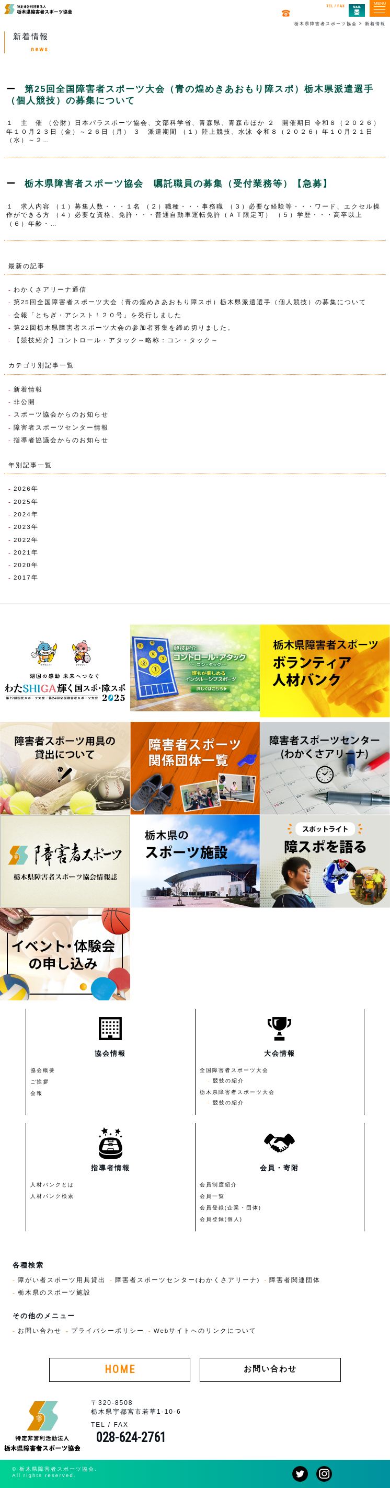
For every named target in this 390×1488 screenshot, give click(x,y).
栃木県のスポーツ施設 (54, 1292)
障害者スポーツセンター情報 (61, 427)
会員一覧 (212, 1196)
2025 (22, 501)
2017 (22, 577)
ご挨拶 (39, 1082)
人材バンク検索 (52, 1196)
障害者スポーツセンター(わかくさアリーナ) (187, 1279)
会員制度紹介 (218, 1184)
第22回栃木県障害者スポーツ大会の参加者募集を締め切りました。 (124, 327)
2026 (22, 488)
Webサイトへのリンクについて (205, 1330)
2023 (22, 526)
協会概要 (42, 1070)
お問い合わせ (40, 1330)
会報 (36, 1093)
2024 (22, 514)
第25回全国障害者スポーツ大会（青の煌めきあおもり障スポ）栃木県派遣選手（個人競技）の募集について (190, 301)
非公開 (25, 401)
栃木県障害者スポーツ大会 (237, 1092)
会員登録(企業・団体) (231, 1207)
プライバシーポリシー (107, 1330)
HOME (120, 1370)
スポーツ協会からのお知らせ (61, 414)
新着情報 (28, 389)
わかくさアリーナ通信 (50, 289)
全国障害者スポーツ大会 (234, 1070)
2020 (22, 564)
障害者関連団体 (294, 1279)
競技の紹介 (228, 1080)
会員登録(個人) (221, 1219)
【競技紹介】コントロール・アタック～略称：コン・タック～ (116, 340)
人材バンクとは (52, 1184)
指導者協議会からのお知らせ (61, 439)
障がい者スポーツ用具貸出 (62, 1279)
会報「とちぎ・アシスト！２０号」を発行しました (98, 315)
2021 (22, 552)
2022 (22, 539)
